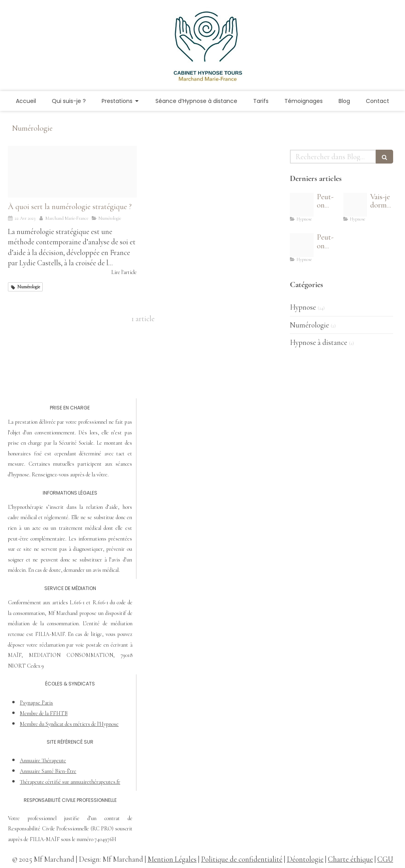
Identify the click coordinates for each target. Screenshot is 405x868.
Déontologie (305, 859)
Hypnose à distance (318, 342)
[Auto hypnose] (302, 205)
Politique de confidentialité (241, 859)
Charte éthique (350, 859)
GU (387, 859)
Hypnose (303, 307)
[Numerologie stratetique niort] (72, 172)
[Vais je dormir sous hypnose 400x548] (355, 205)
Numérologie (309, 324)
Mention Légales (172, 859)
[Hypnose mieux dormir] (302, 245)
